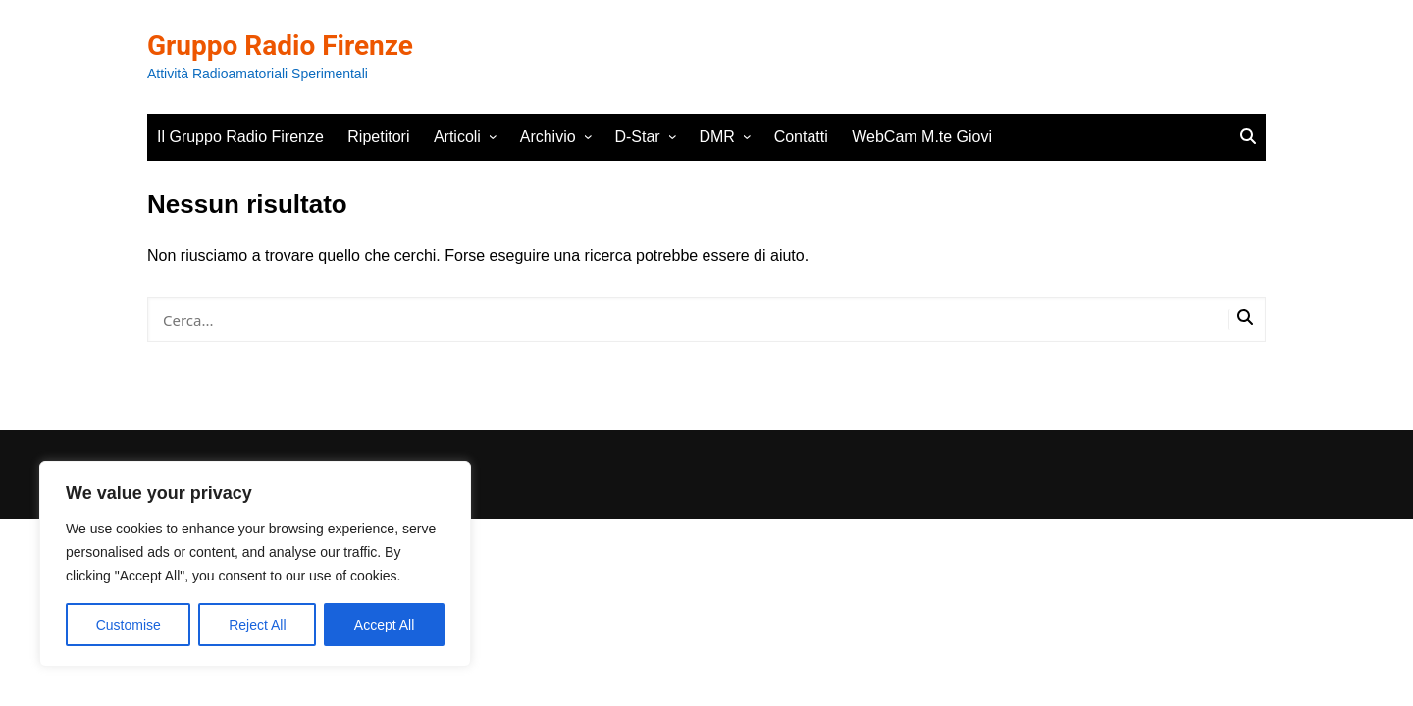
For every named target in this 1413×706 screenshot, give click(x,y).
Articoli (457, 136)
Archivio (548, 136)
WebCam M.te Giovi (922, 136)
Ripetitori (378, 136)
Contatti (801, 136)
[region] (255, 564)
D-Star (636, 136)
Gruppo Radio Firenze (280, 45)
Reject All (257, 624)
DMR (716, 136)
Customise (128, 624)
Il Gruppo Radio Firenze (240, 136)
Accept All (384, 624)
